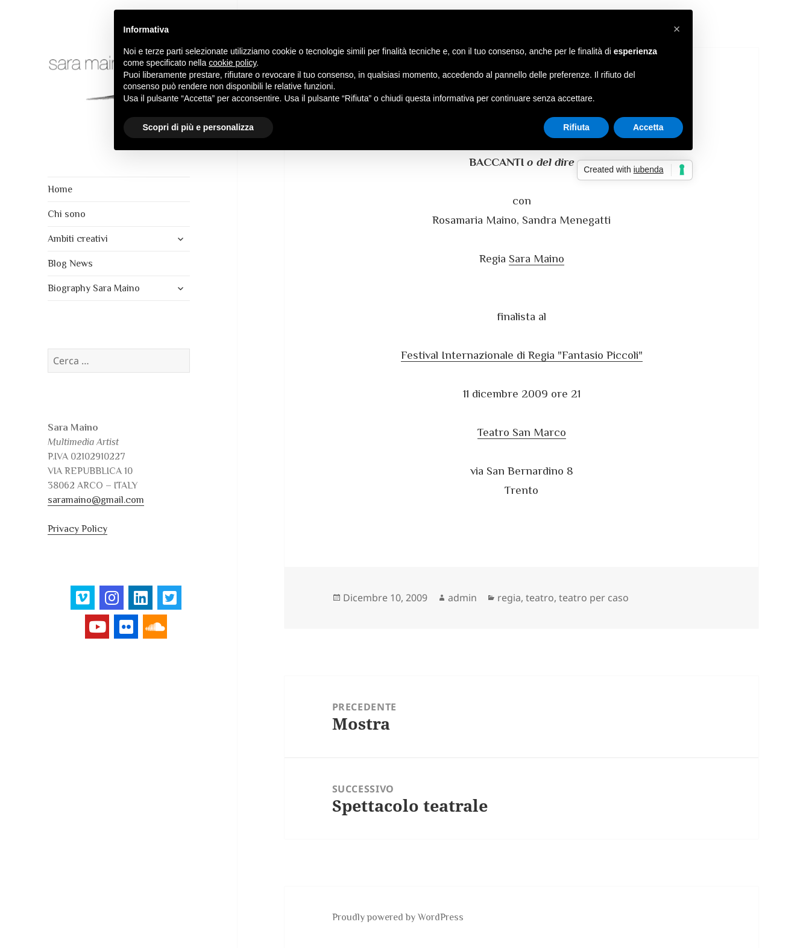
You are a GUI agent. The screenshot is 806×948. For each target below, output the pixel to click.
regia (509, 597)
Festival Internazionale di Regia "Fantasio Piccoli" (522, 355)
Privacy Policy (77, 528)
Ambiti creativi (78, 238)
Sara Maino (536, 258)
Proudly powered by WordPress (398, 917)
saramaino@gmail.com (96, 500)
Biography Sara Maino (94, 288)
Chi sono (67, 214)
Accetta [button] (648, 127)
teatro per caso (594, 597)
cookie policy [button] (232, 63)
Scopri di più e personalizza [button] (198, 127)
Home (60, 189)
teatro (540, 597)
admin (462, 597)
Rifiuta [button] (576, 127)
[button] (677, 29)
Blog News (70, 263)
